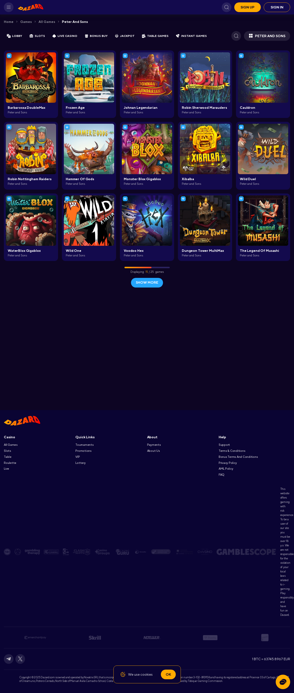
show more (147, 282)
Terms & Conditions (232, 451)
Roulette (10, 463)
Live (6, 468)
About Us (153, 451)
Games (26, 22)
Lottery (80, 463)
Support (224, 444)
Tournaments (84, 444)
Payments (154, 444)
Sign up (248, 7)
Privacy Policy (228, 463)
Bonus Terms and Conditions (238, 457)
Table (8, 457)
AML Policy (226, 468)
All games (47, 22)
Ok (168, 674)
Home (8, 22)
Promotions (83, 451)
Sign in (277, 7)
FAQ (221, 474)
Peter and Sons (75, 22)
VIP (77, 457)
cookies (146, 674)
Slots (7, 451)
